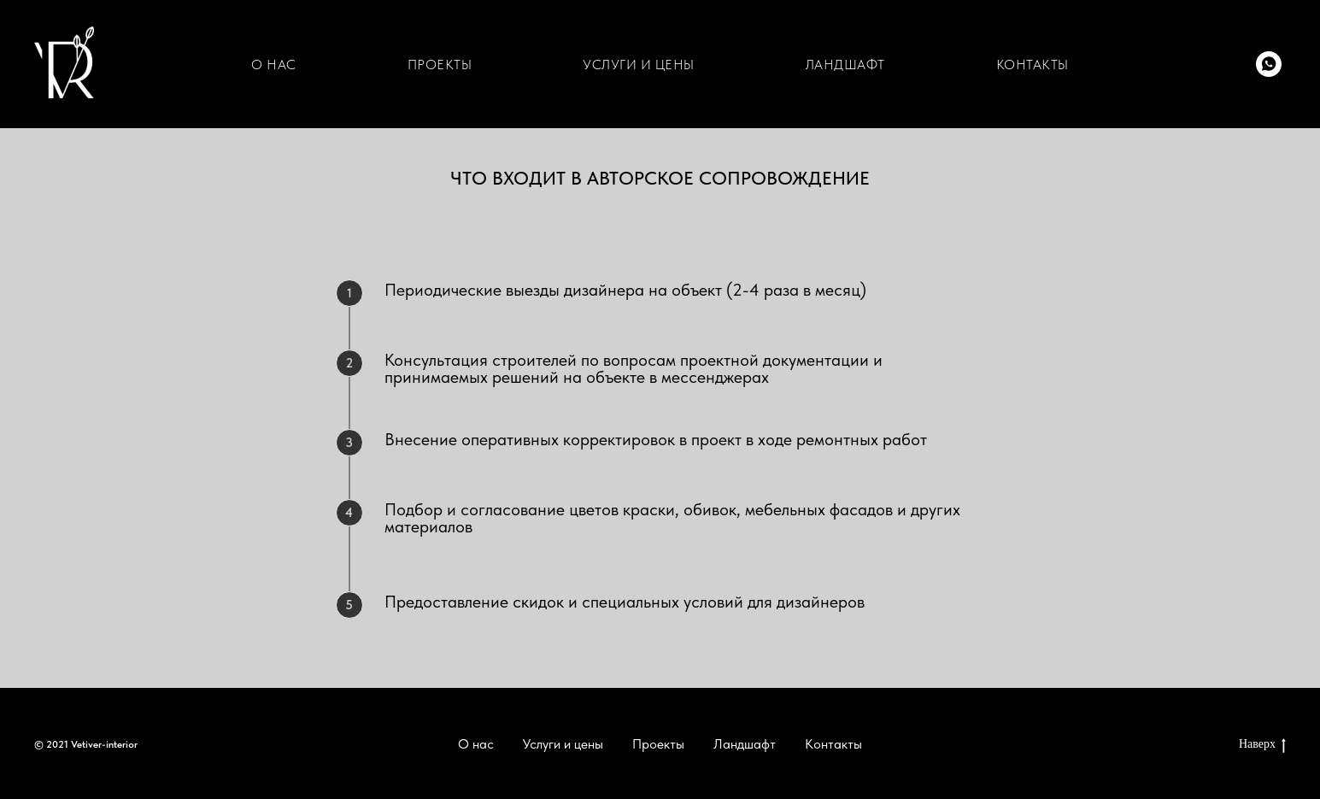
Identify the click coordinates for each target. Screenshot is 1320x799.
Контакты (833, 744)
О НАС (273, 64)
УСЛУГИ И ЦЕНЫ (639, 64)
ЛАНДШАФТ (845, 64)
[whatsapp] (1269, 64)
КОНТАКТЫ (1032, 64)
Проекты (658, 744)
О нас (476, 744)
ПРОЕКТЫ (440, 64)
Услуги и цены (563, 744)
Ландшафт (744, 744)
